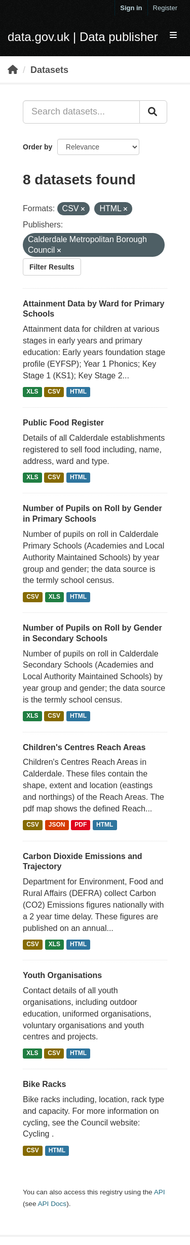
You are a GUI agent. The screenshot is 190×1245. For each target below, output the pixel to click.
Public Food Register (63, 422)
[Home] (13, 70)
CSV (54, 391)
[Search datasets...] (81, 112)
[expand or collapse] (173, 36)
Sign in (131, 8)
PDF (80, 825)
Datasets (49, 70)
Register (165, 8)
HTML (78, 391)
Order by (37, 147)
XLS (32, 391)
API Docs (51, 1204)
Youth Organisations (62, 975)
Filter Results (51, 267)
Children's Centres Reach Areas (84, 747)
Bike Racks (44, 1084)
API (159, 1192)
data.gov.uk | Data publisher (83, 37)
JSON (57, 825)
